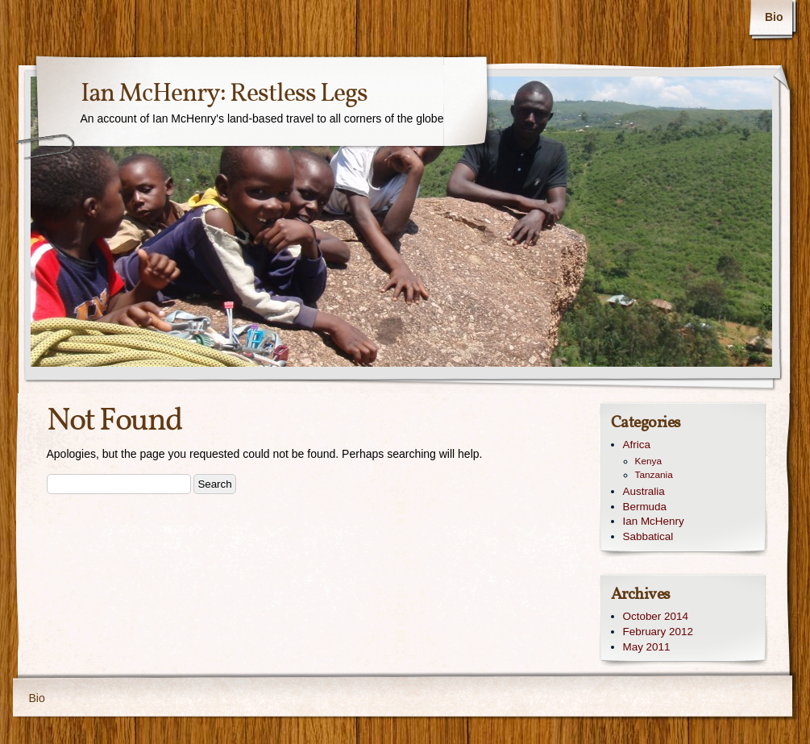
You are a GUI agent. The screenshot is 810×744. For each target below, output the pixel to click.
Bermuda (645, 507)
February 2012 (658, 632)
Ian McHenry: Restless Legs (224, 94)
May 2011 (647, 647)
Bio (774, 16)
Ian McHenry (653, 521)
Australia (644, 491)
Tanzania (654, 474)
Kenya (649, 461)
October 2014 (655, 616)
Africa (636, 445)
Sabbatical (648, 536)
